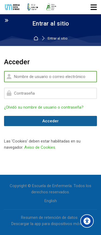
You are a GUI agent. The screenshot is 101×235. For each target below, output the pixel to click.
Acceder (50, 121)
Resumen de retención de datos (49, 217)
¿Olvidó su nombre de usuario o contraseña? (43, 107)
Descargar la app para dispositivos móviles (49, 223)
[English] (50, 201)
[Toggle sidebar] (6, 20)
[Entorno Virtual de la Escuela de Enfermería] (30, 7)
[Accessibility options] (87, 221)
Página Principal (36, 38)
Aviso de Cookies (39, 147)
